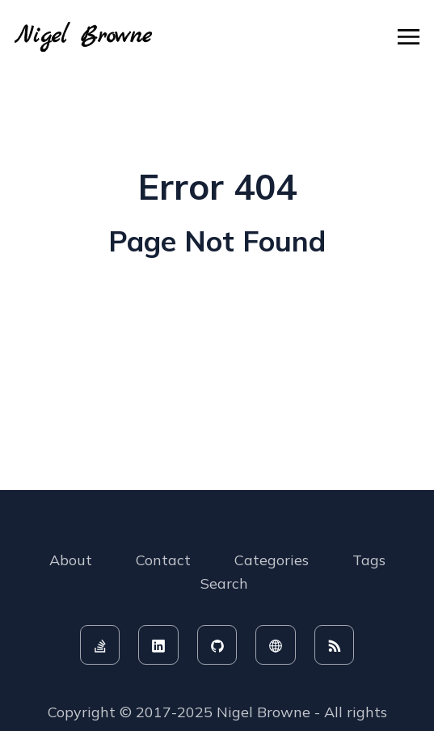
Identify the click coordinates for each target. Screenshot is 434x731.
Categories (271, 560)
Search (224, 583)
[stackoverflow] (100, 645)
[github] (217, 645)
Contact (163, 560)
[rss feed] (334, 645)
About (70, 560)
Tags (369, 560)
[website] (275, 645)
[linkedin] (158, 645)
